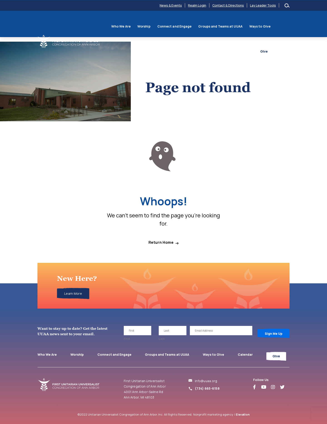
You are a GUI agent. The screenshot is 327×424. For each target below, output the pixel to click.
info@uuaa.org (206, 381)
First (127, 339)
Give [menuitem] (279, 37)
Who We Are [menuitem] (114, 23)
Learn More (73, 293)
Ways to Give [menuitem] (253, 23)
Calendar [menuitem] (278, 23)
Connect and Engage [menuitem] (168, 23)
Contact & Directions (228, 5)
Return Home (161, 242)
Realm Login (197, 5)
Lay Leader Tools (263, 5)
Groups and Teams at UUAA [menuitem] (214, 23)
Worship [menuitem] (137, 23)
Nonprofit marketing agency (213, 414)
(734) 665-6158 (207, 388)
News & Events (171, 5)
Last (162, 339)
